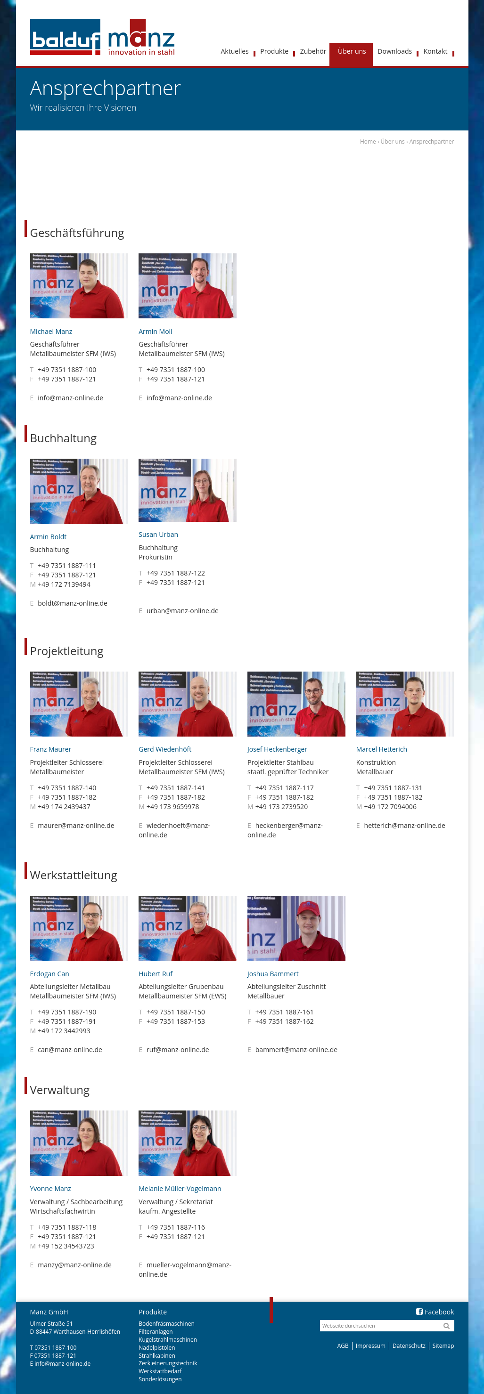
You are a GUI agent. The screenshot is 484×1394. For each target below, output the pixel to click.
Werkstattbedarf (160, 1371)
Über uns (393, 142)
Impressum (371, 1346)
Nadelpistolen (157, 1348)
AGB (343, 1346)
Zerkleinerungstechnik (168, 1363)
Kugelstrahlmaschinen (168, 1340)
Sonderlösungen (160, 1379)
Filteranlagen (155, 1332)
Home (368, 142)
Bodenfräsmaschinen (167, 1324)
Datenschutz (409, 1346)
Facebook (435, 1311)
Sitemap (443, 1346)
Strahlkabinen (157, 1356)
